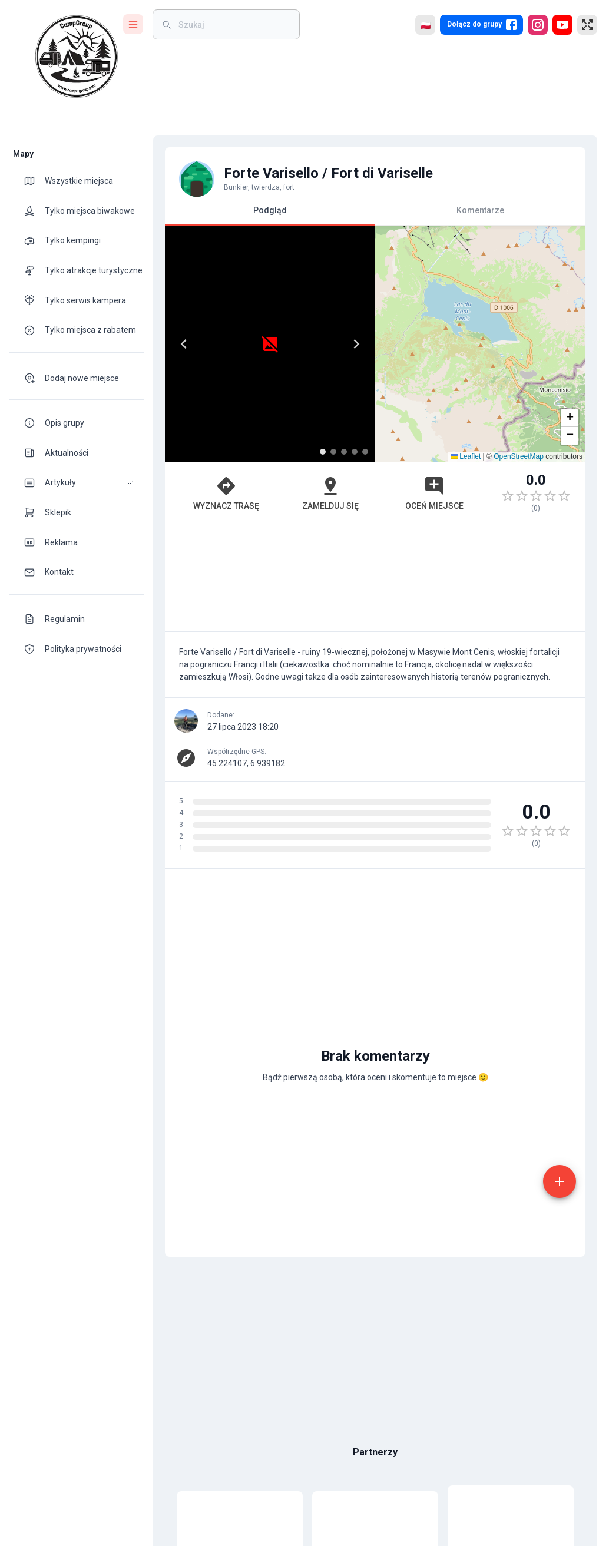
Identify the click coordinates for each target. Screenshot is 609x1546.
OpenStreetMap (519, 456)
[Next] (356, 344)
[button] (76, 482)
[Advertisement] (375, 577)
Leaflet (466, 456)
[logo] (76, 56)
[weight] (233, 24)
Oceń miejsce (434, 493)
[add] (559, 1181)
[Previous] (184, 344)
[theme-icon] (34, 181)
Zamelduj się (330, 493)
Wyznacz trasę (226, 493)
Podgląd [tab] (270, 215)
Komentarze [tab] (480, 210)
